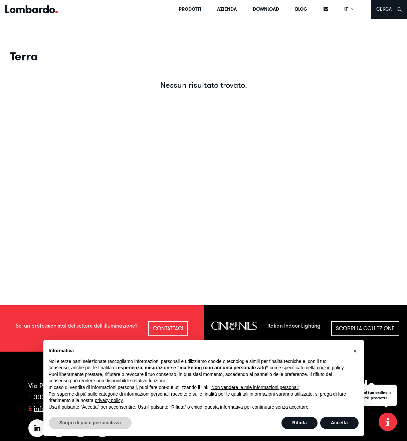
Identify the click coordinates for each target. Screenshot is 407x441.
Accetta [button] (339, 422)
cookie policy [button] (330, 367)
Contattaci (168, 328)
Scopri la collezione (365, 328)
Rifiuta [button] (299, 422)
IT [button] (349, 9)
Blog (301, 9)
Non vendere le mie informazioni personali (254, 387)
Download (266, 9)
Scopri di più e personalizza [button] (90, 422)
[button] (355, 351)
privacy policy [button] (109, 400)
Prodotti (190, 9)
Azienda (227, 9)
